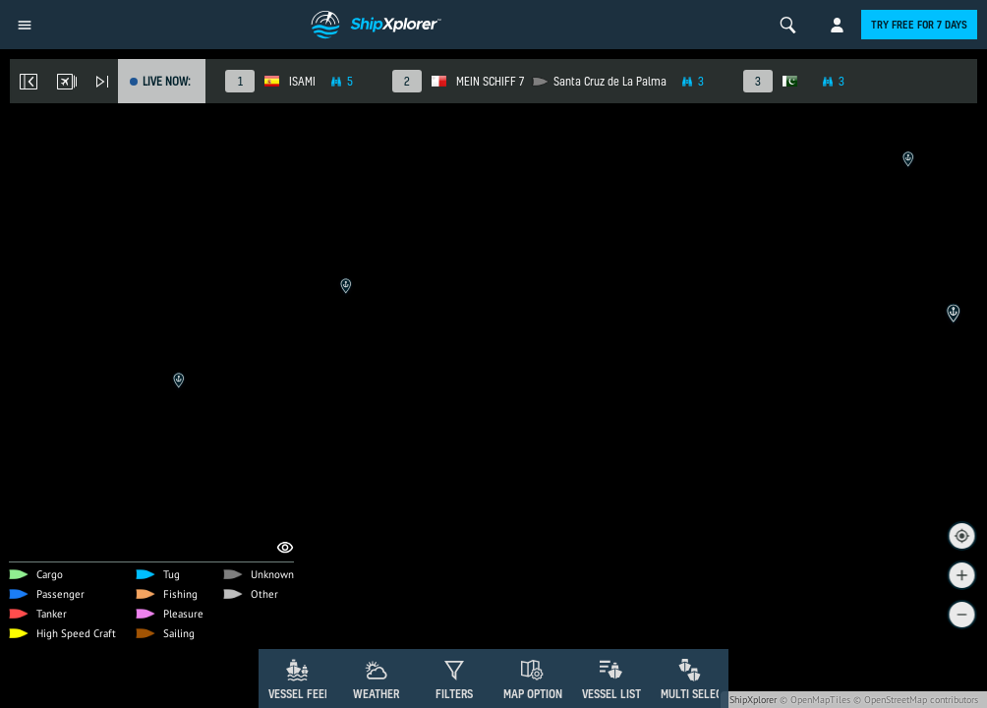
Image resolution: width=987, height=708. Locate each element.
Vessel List (611, 693)
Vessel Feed (299, 693)
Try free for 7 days (919, 24)
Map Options (535, 693)
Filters (454, 693)
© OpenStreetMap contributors (915, 699)
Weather (376, 693)
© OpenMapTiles (815, 699)
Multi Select (694, 693)
